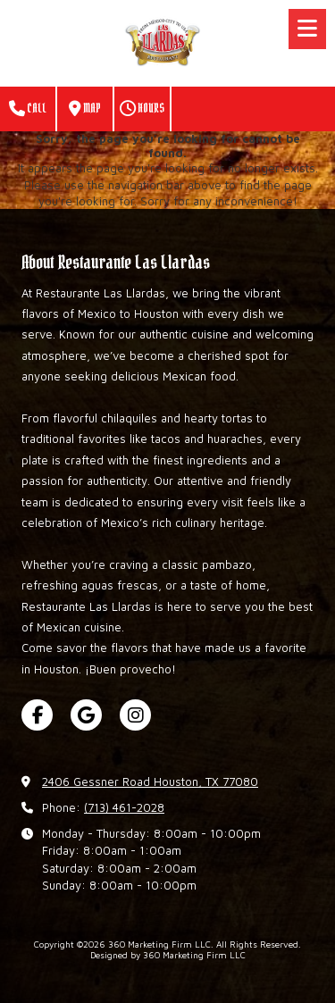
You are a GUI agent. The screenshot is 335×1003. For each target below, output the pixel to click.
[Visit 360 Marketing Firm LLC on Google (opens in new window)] (86, 715)
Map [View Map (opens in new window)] (85, 109)
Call (27, 109)
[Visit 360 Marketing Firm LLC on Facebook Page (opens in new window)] (37, 715)
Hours (142, 109)
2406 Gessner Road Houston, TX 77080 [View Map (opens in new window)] (150, 781)
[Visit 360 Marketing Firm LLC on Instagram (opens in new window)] (135, 715)
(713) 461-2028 (124, 807)
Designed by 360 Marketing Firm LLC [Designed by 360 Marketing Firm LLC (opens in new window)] (168, 954)
